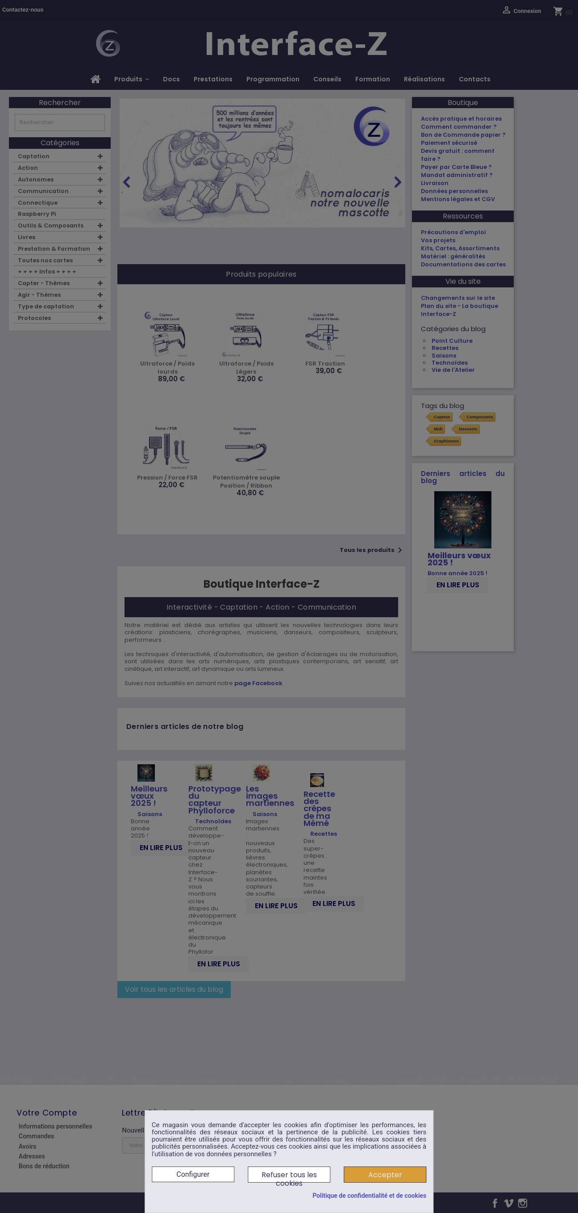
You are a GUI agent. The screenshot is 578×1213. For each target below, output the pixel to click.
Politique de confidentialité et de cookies (369, 1195)
